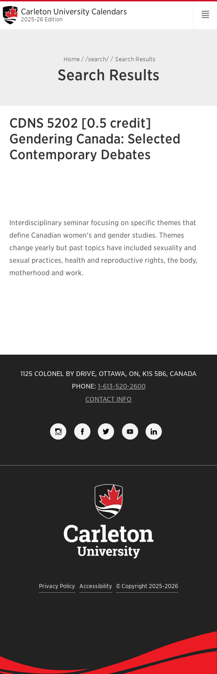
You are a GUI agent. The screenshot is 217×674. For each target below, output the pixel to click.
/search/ (97, 59)
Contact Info (108, 399)
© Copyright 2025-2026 (147, 586)
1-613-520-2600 (122, 386)
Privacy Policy (57, 586)
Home (72, 59)
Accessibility (95, 586)
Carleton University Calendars (93, 15)
